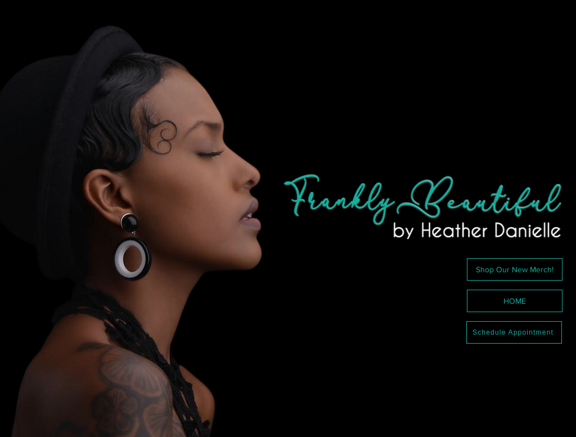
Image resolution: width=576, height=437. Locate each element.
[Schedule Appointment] (514, 332)
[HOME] (514, 301)
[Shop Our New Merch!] (514, 269)
